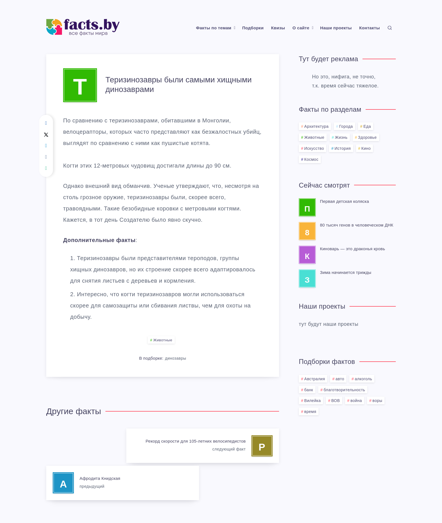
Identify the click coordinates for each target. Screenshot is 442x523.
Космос (311, 159)
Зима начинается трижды (345, 272)
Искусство (314, 148)
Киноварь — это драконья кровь (352, 248)
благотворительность (344, 390)
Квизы (278, 27)
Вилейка (312, 400)
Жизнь (341, 137)
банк (308, 390)
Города (346, 126)
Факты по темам (213, 27)
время (310, 411)
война (356, 400)
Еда (367, 126)
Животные (163, 340)
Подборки (253, 27)
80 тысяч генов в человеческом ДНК (356, 225)
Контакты (369, 27)
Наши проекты (336, 27)
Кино (366, 148)
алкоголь (363, 379)
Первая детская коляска (344, 201)
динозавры (175, 358)
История (343, 148)
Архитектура (316, 126)
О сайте (301, 27)
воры (377, 400)
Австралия (314, 379)
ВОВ (335, 400)
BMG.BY (248, 505)
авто (339, 379)
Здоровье (367, 137)
